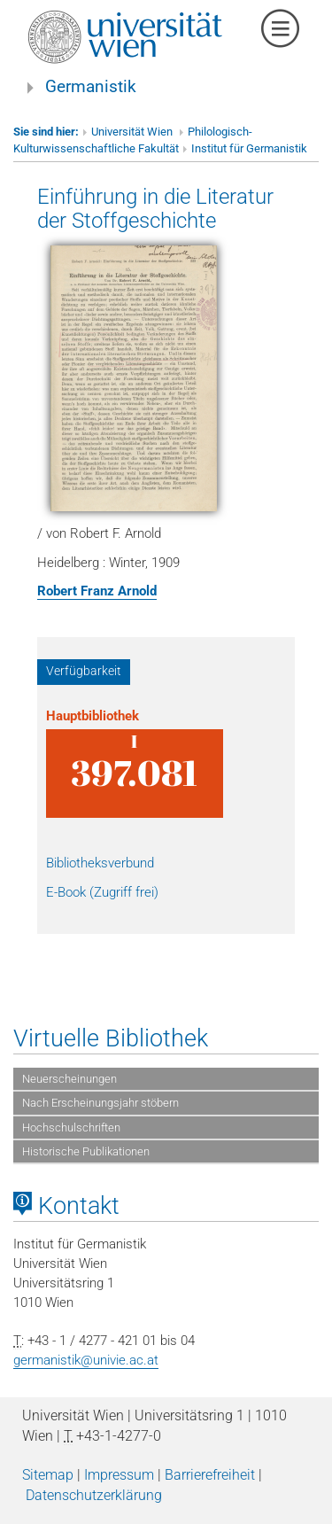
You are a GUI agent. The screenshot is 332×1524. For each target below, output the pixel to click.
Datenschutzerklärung (94, 1495)
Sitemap (47, 1474)
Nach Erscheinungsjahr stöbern (100, 1102)
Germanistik (90, 87)
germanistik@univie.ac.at (85, 1360)
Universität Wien (133, 131)
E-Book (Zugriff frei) (102, 892)
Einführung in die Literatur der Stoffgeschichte (155, 208)
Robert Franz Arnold (97, 591)
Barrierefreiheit (210, 1474)
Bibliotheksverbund (100, 863)
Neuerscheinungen (69, 1078)
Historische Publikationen (86, 1151)
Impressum (119, 1474)
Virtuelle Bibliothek (110, 1038)
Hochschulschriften (71, 1127)
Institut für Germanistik (249, 148)
